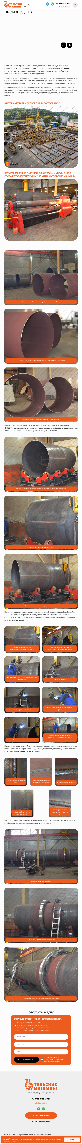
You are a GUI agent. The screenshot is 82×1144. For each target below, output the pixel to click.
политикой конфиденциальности (53, 1060)
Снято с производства (41, 1122)
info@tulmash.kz (64, 6)
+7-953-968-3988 (63, 4)
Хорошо (72, 1139)
